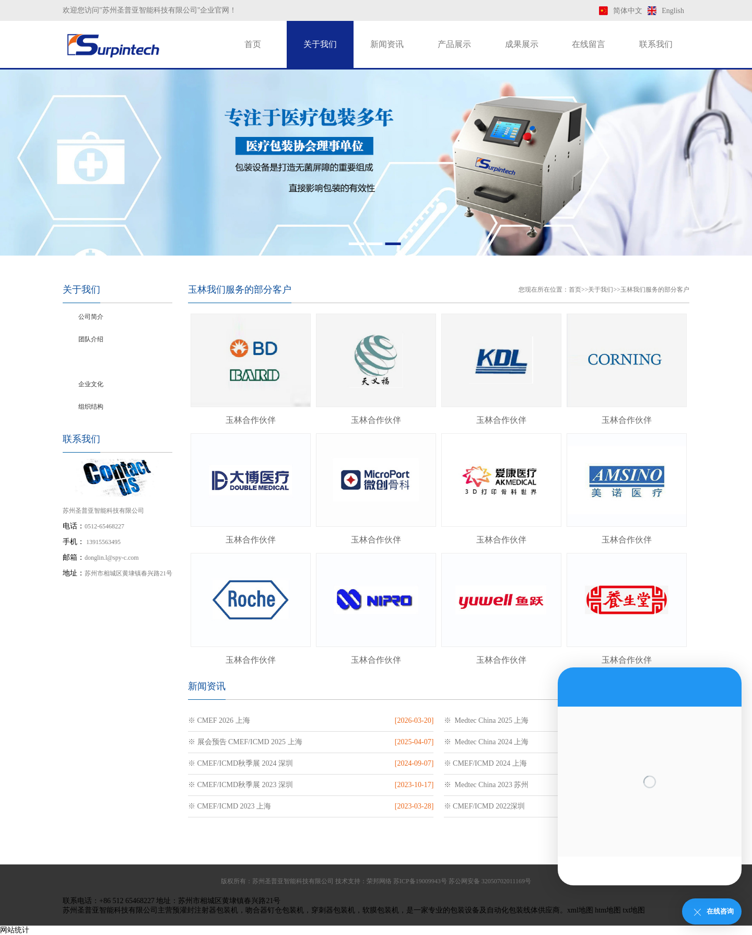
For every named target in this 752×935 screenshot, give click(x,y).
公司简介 (90, 316)
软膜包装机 (380, 910)
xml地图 (580, 910)
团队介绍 (90, 339)
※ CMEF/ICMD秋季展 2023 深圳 (240, 785)
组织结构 (90, 406)
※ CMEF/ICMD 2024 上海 (485, 763)
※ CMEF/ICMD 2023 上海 (229, 806)
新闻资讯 (387, 44)
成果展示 (521, 44)
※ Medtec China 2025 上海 (486, 720)
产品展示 (454, 44)
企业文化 (90, 384)
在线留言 (588, 44)
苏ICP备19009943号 (420, 881)
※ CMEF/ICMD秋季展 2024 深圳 (240, 763)
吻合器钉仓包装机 (274, 910)
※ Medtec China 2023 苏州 (486, 785)
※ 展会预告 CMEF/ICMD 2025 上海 (245, 742)
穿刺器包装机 (333, 910)
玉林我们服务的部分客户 (112, 361)
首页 (252, 44)
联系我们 (656, 44)
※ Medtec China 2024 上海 (486, 742)
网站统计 (14, 930)
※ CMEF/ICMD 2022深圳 (484, 806)
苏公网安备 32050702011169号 (490, 881)
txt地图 (634, 910)
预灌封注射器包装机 (205, 910)
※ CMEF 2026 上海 (219, 720)
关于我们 (320, 44)
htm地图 (608, 910)
